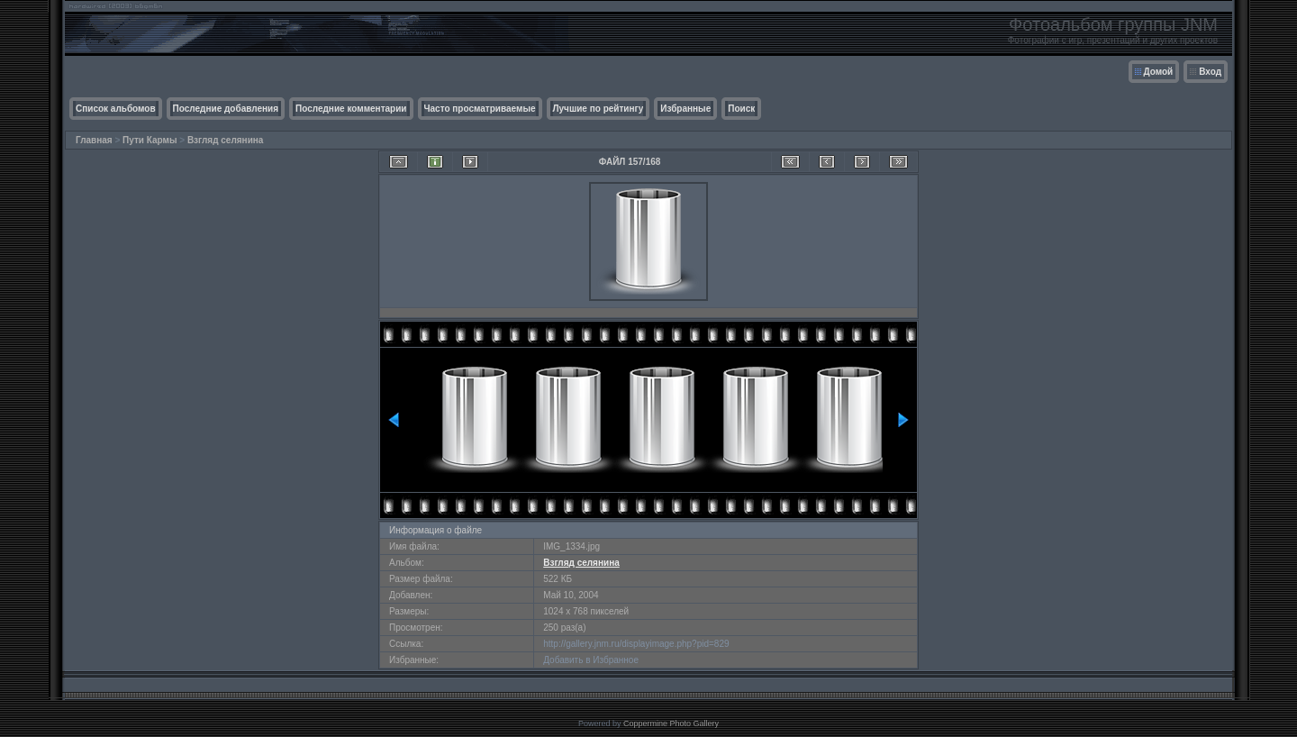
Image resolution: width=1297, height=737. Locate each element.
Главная (94, 140)
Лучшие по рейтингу (598, 109)
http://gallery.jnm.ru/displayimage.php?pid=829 (636, 644)
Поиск (741, 109)
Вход (1210, 72)
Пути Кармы (149, 140)
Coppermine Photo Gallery (671, 723)
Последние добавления (225, 109)
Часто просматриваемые (480, 109)
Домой (1159, 72)
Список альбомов (116, 109)
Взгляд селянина (225, 140)
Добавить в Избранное (591, 660)
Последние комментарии (351, 109)
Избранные (685, 109)
